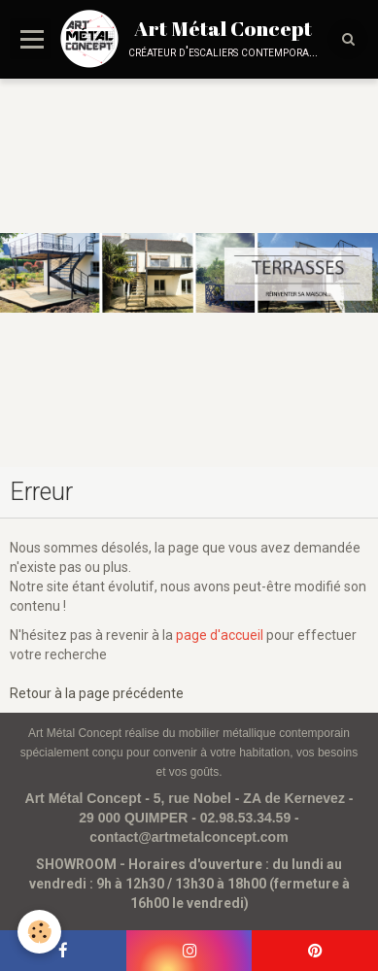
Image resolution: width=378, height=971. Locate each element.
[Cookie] (39, 932)
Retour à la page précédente (97, 693)
